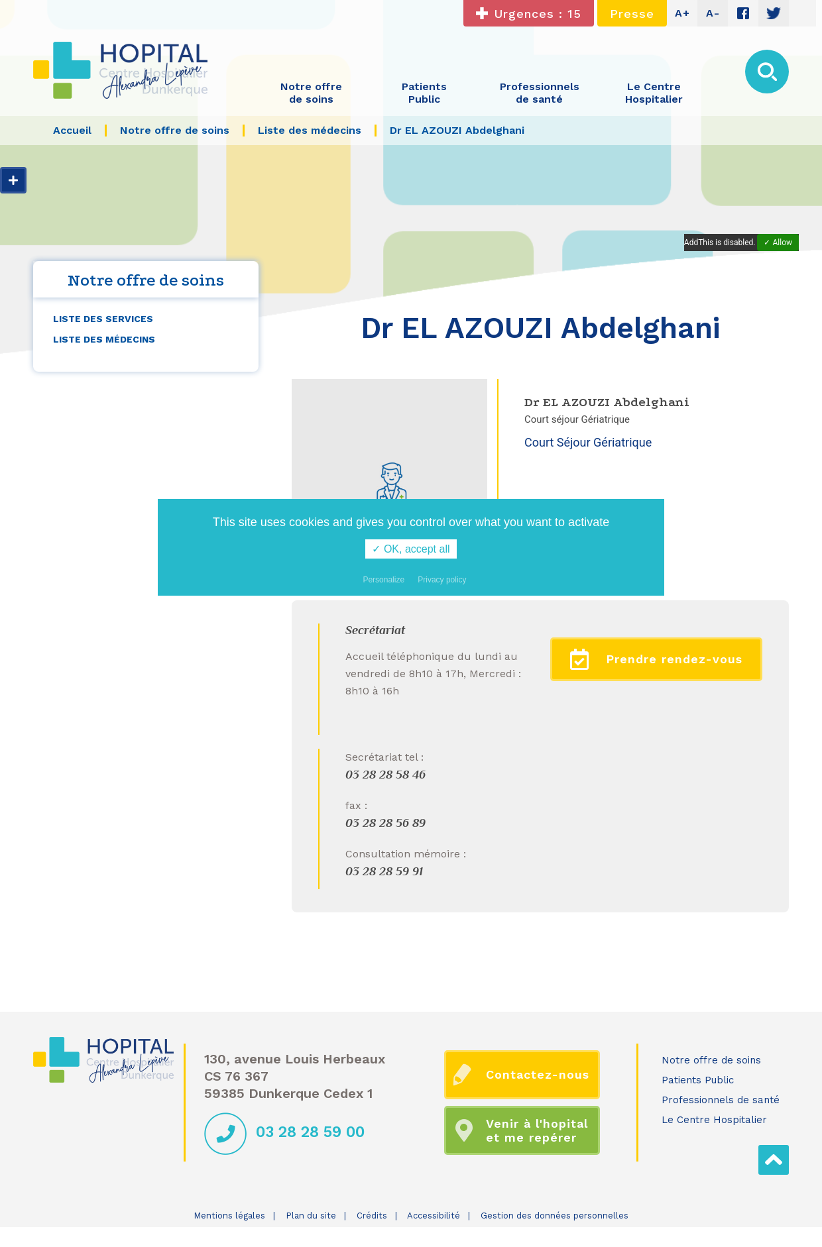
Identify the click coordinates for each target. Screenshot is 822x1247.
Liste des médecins (104, 339)
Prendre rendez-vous (656, 659)
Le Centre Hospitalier (714, 1120)
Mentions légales (229, 1215)
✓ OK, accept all (410, 549)
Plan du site (311, 1215)
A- (713, 13)
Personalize (383, 579)
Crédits (372, 1215)
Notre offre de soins (711, 1060)
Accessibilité (433, 1215)
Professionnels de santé (721, 1100)
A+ (682, 13)
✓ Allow (778, 242)
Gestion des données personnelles (554, 1215)
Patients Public (698, 1080)
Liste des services (103, 318)
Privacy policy (442, 579)
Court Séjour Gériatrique (588, 442)
